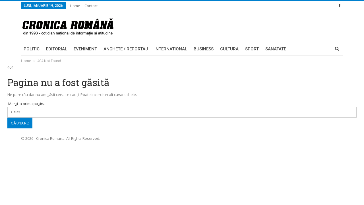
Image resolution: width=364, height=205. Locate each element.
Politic (32, 49)
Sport (252, 49)
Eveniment (85, 49)
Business (204, 49)
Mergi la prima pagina (26, 103)
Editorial (56, 49)
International (170, 49)
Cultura (229, 49)
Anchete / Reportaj (126, 49)
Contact (91, 5)
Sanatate (275, 49)
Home (75, 5)
